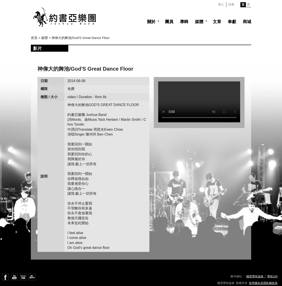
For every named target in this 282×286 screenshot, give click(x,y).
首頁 (34, 38)
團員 (169, 21)
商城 (247, 21)
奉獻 (232, 21)
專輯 (184, 21)
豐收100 (272, 276)
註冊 (231, 4)
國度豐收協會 (255, 276)
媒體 (199, 21)
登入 (221, 4)
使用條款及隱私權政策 (263, 283)
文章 (217, 21)
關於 (151, 21)
